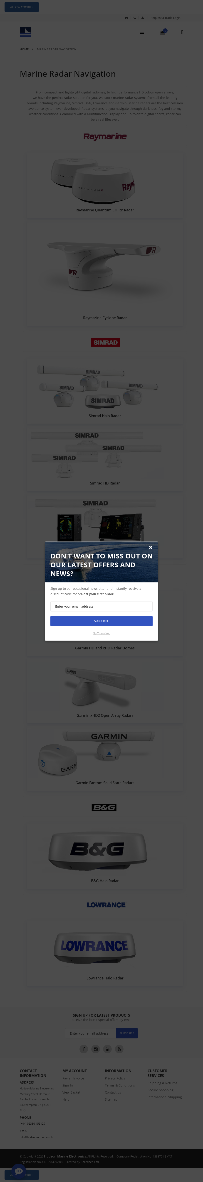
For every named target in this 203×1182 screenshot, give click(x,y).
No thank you (101, 633)
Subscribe (101, 621)
